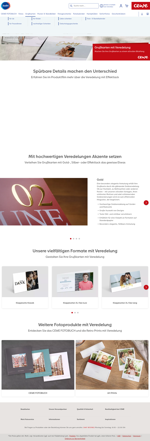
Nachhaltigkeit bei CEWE (114, 409)
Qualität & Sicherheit (85, 409)
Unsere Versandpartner (58, 409)
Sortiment (81, 419)
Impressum (137, 436)
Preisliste (72, 436)
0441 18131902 (89, 427)
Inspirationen (110, 419)
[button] (121, 6)
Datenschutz (126, 436)
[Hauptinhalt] (75, 212)
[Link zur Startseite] (24, 6)
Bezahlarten (25, 409)
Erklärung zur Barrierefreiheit (75, 438)
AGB (118, 436)
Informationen (54, 419)
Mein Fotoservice (27, 419)
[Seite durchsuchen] (84, 5)
